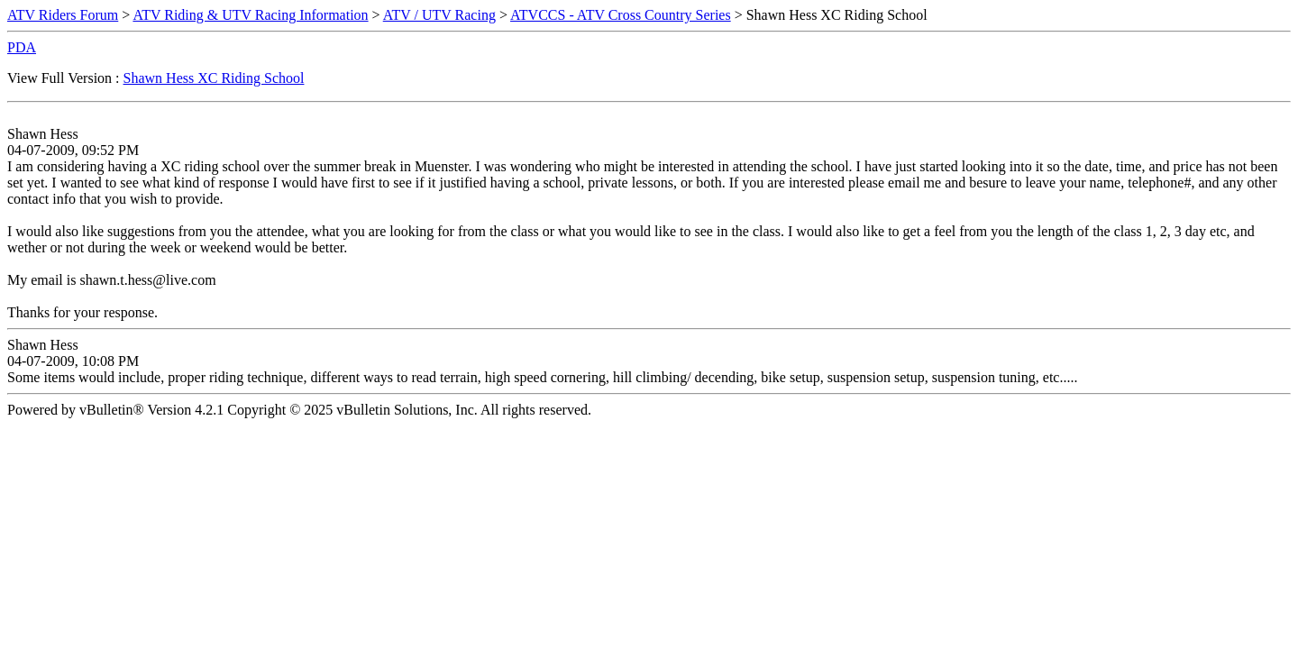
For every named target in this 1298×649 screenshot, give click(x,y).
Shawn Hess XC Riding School (214, 78)
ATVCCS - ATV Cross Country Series (620, 15)
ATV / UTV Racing (439, 15)
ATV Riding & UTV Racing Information (250, 15)
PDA (21, 47)
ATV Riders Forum (62, 15)
